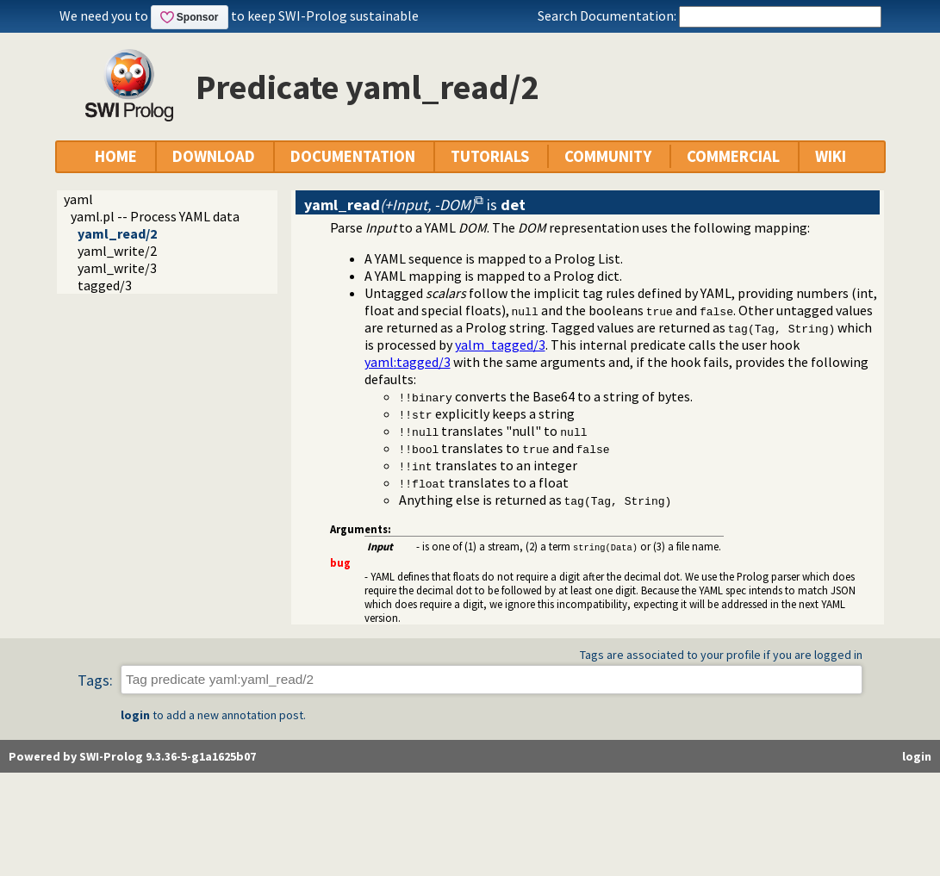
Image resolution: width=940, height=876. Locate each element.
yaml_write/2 (117, 250)
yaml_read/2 (117, 233)
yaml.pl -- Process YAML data (155, 216)
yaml (78, 199)
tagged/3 (105, 285)
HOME (116, 156)
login (135, 715)
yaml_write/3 (117, 267)
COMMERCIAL (733, 156)
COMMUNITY (607, 156)
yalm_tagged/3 (500, 344)
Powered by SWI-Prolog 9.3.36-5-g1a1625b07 (132, 756)
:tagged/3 (407, 361)
